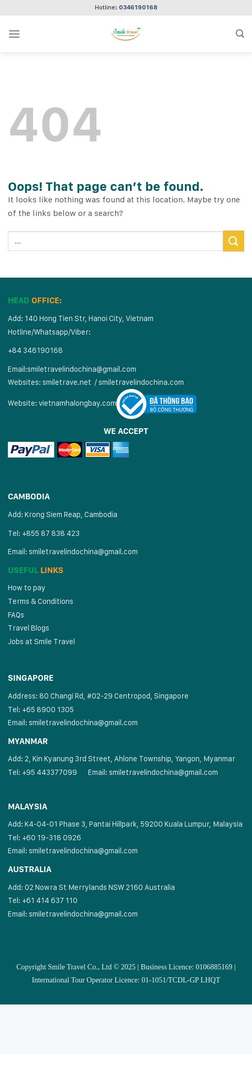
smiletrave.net (67, 382)
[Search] (240, 34)
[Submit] (233, 241)
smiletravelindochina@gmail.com (81, 368)
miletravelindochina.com (143, 382)
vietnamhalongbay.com (77, 402)
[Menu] (14, 34)
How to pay (27, 587)
